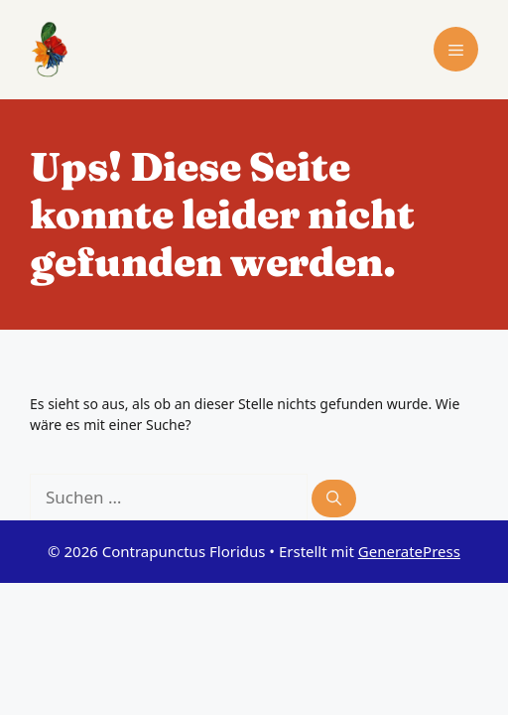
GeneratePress (409, 551)
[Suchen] (334, 499)
